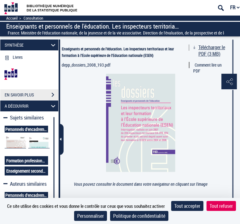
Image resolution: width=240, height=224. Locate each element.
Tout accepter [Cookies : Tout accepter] (187, 206)
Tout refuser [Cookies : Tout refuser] (221, 206)
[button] (229, 82)
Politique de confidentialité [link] (139, 215)
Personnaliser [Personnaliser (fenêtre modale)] (90, 215)
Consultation (33, 18)
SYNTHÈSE (31, 45)
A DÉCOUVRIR (31, 105)
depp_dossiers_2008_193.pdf (86, 65)
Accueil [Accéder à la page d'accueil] (12, 18)
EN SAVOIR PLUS (31, 95)
